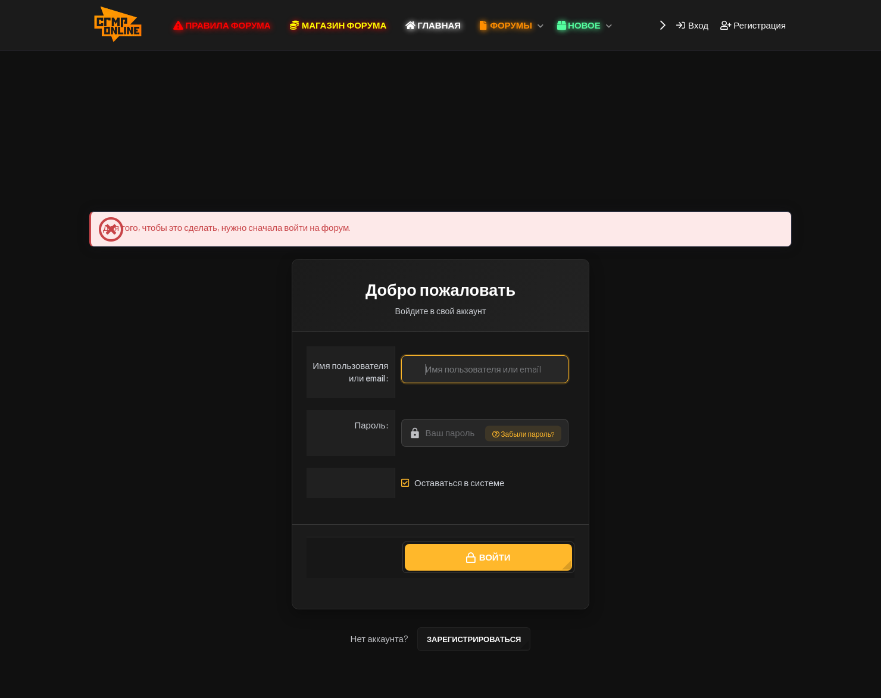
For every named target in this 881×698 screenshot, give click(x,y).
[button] (540, 25)
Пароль (369, 425)
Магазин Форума (260, 192)
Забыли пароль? (523, 433)
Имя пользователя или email (350, 371)
